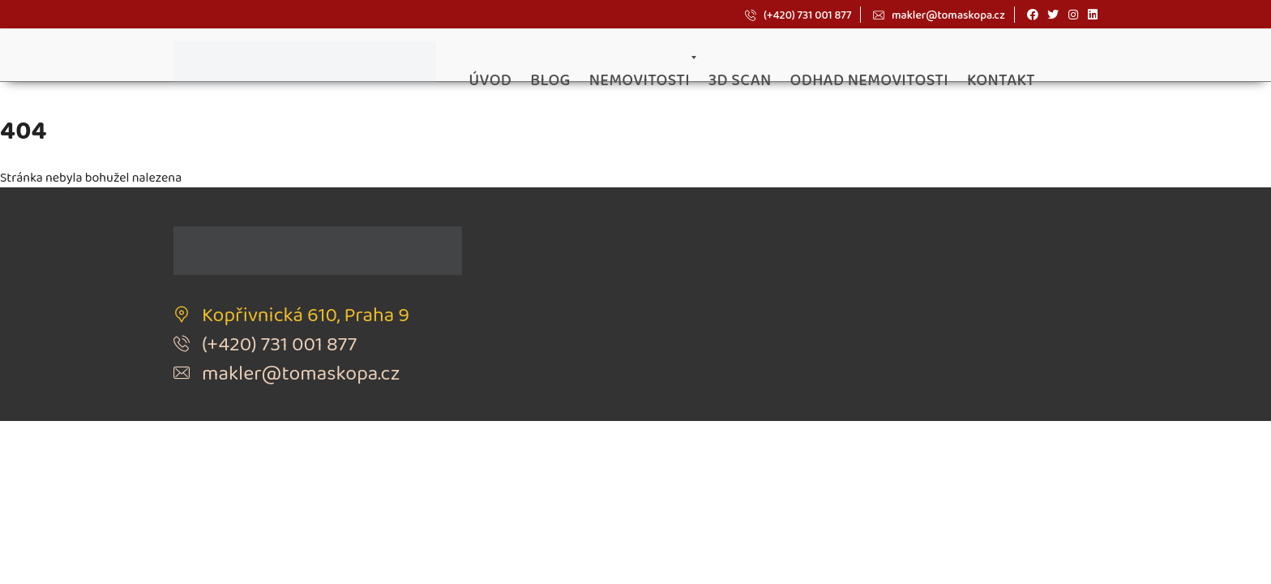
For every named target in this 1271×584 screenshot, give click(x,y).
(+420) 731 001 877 (798, 14)
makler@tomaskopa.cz (938, 14)
